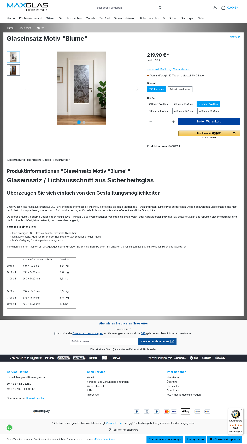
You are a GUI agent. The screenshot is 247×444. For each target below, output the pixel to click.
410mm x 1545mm (183, 104)
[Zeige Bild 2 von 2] (84, 122)
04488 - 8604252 (19, 383)
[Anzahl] (162, 121)
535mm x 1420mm (208, 104)
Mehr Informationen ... (106, 439)
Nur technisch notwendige (165, 439)
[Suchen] (160, 7)
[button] (209, 135)
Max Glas (235, 36)
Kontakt (91, 377)
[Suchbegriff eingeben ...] (125, 7)
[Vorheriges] (25, 88)
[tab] (16, 160)
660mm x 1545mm (209, 111)
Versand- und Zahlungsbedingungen (108, 381)
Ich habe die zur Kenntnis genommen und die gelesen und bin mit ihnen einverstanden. (125, 333)
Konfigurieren (195, 439)
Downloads (173, 390)
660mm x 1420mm (184, 111)
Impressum (93, 394)
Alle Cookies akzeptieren (225, 439)
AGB (143, 333)
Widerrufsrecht (95, 386)
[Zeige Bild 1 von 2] (79, 122)
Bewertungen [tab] (61, 159)
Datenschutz (174, 386)
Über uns (172, 381)
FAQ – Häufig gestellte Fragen (184, 394)
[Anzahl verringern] (150, 121)
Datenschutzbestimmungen (88, 333)
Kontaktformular (35, 398)
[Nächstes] (137, 88)
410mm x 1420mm (158, 104)
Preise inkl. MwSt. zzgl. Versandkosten (168, 69)
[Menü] (241, 410)
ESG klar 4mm (156, 89)
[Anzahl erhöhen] (173, 121)
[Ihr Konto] (215, 7)
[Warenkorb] (229, 7)
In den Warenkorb (209, 121)
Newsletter (173, 377)
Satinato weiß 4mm (180, 89)
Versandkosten (114, 423)
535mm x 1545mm (159, 111)
